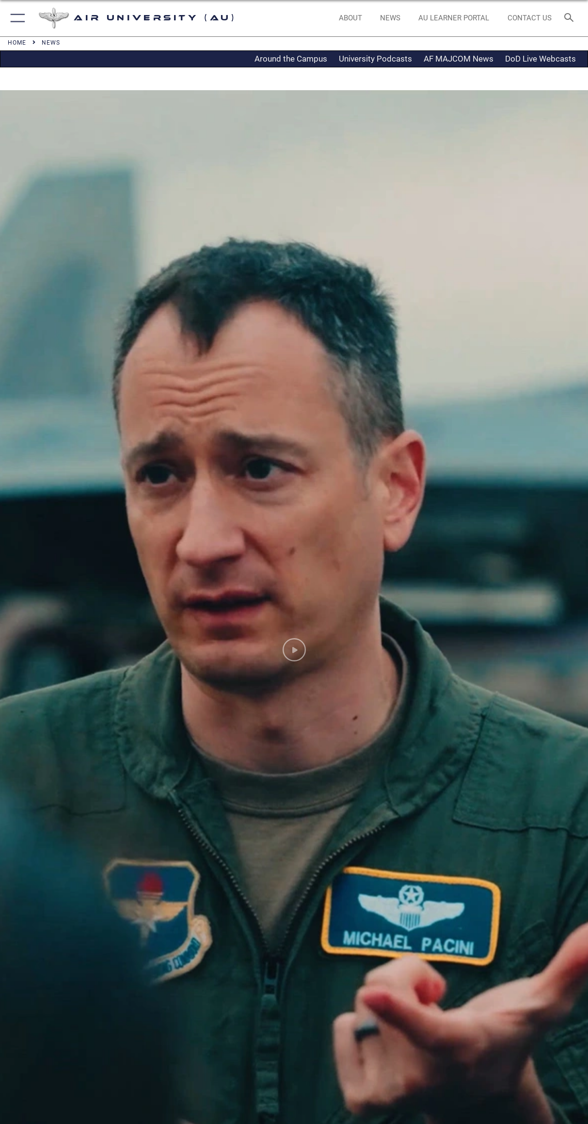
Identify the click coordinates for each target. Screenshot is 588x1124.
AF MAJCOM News (458, 59)
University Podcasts (375, 59)
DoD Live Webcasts (540, 59)
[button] (16, 18)
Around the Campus (290, 59)
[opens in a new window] (454, 18)
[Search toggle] (571, 18)
